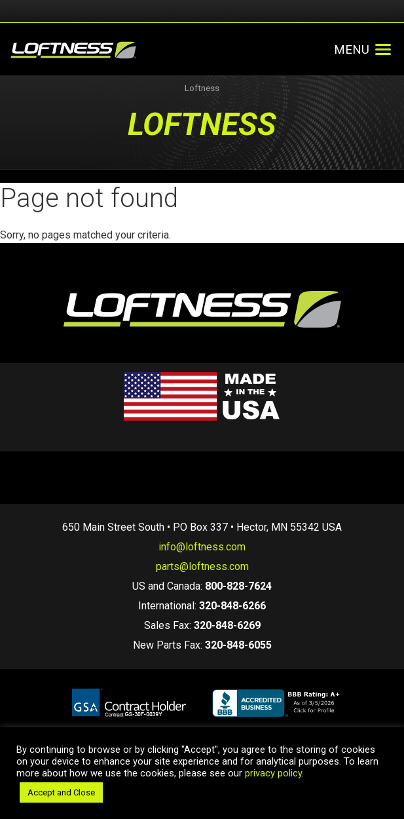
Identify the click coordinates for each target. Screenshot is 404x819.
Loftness (202, 88)
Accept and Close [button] (61, 792)
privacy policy (273, 773)
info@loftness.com (202, 547)
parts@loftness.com (202, 566)
